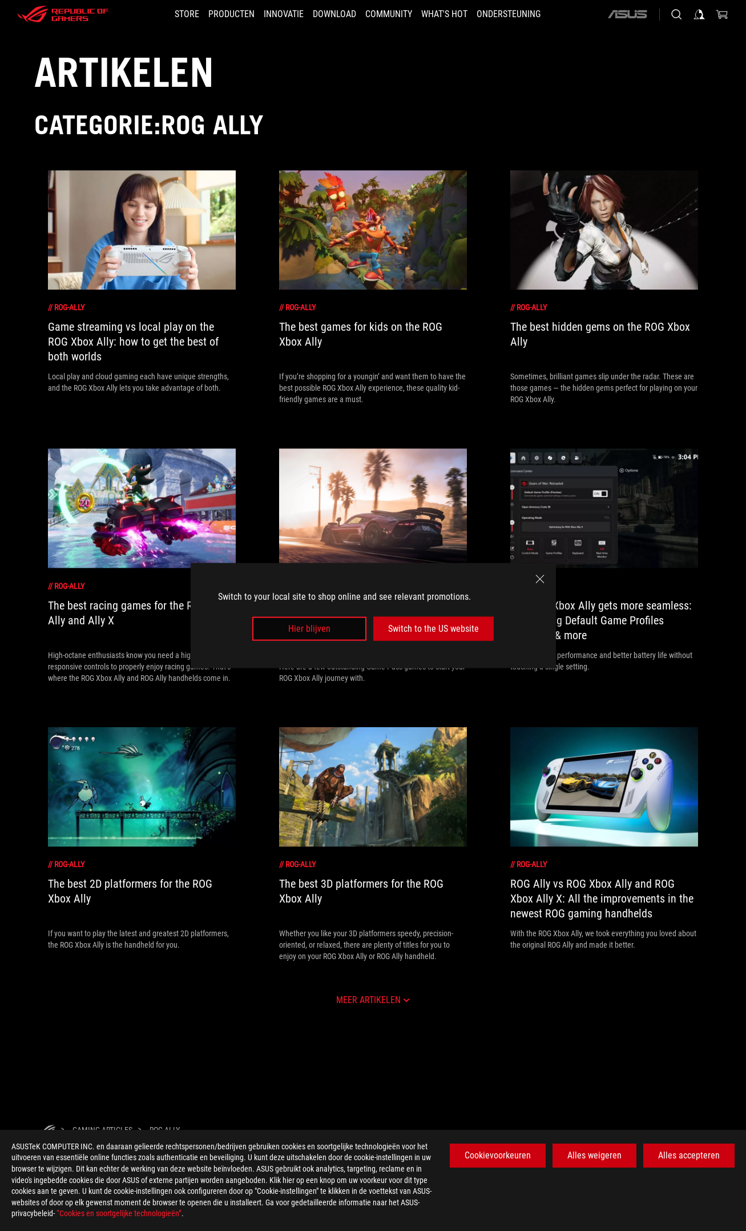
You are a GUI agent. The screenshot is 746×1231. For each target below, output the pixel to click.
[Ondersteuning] (529, 14)
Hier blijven (309, 628)
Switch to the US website (433, 628)
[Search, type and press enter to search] (676, 14)
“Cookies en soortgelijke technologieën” (119, 1213)
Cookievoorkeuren (498, 1155)
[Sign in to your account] (699, 14)
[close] (540, 579)
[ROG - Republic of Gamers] (62, 14)
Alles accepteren (689, 1155)
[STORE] (166, 14)
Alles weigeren (594, 1155)
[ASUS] (627, 14)
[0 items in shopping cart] (722, 14)
